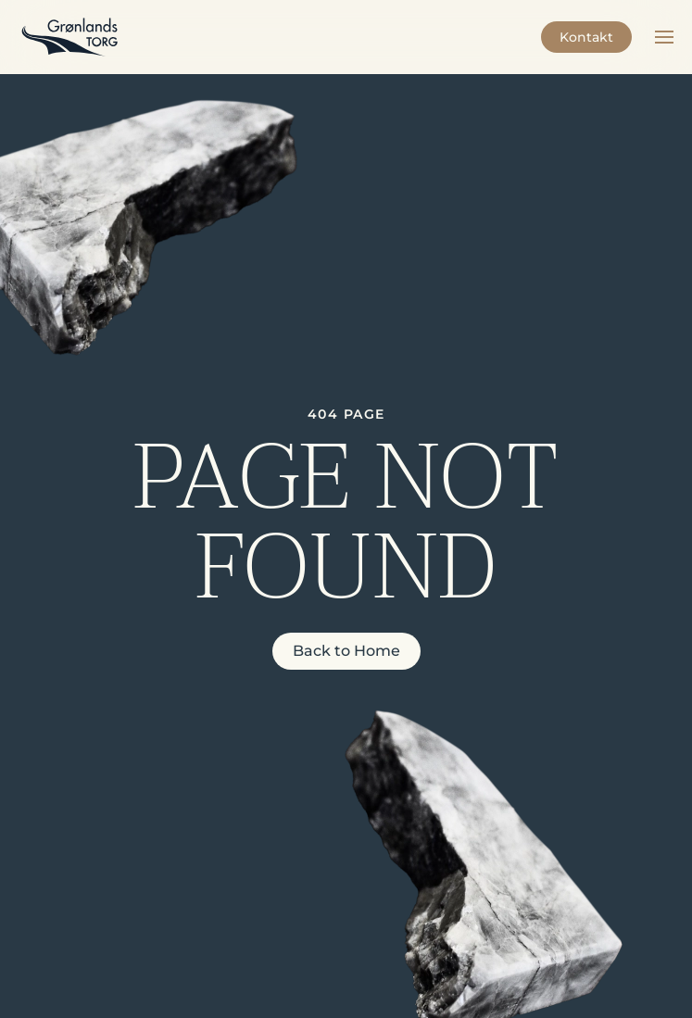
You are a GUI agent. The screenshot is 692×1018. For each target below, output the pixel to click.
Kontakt (586, 37)
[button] (664, 37)
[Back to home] (69, 37)
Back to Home (346, 651)
